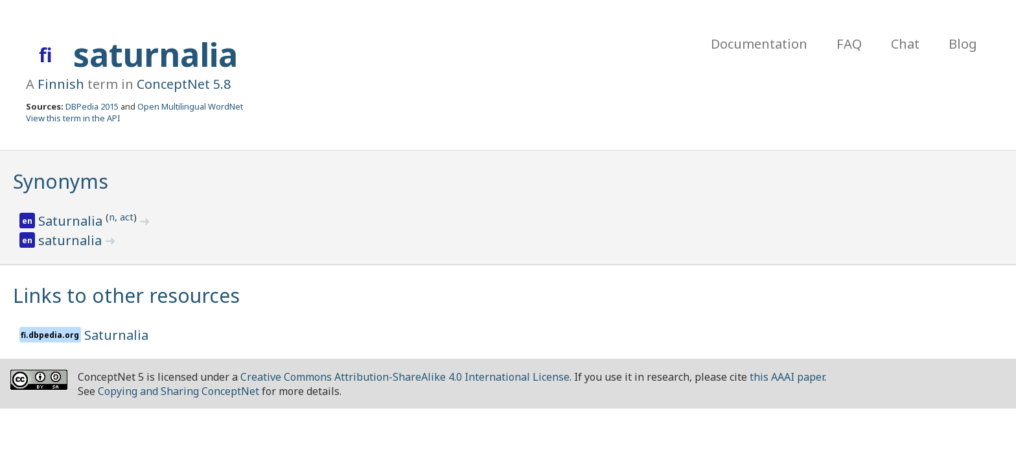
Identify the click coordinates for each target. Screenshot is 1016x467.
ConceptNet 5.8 (184, 84)
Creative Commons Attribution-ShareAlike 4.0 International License (405, 377)
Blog (963, 44)
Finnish (61, 84)
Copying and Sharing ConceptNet (178, 391)
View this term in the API (73, 118)
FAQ (849, 44)
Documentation (759, 44)
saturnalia (155, 54)
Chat (905, 44)
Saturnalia (72, 221)
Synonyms (60, 181)
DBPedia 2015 (92, 106)
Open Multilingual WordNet (190, 106)
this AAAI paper (787, 377)
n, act (121, 216)
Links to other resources (126, 295)
